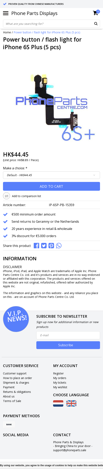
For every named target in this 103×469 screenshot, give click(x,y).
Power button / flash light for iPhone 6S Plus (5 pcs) (47, 32)
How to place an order (17, 378)
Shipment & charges (16, 382)
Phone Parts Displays (34, 13)
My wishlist (60, 387)
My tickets (59, 382)
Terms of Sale (12, 401)
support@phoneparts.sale (69, 450)
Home (7, 32)
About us (9, 396)
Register (58, 373)
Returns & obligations (17, 392)
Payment (9, 387)
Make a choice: (15, 168)
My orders (59, 378)
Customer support (15, 373)
